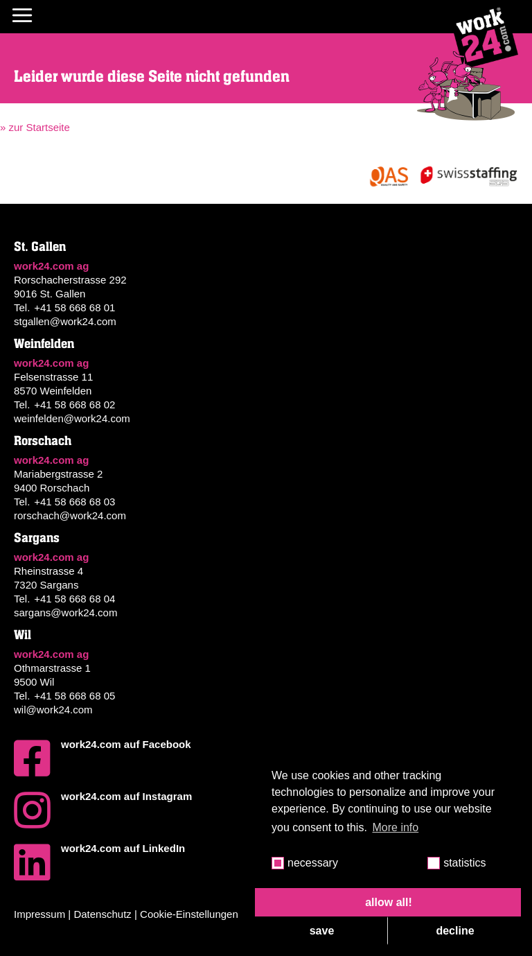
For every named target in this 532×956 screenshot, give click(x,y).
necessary (312, 863)
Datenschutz (102, 914)
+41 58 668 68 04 (74, 599)
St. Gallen (40, 246)
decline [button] (455, 931)
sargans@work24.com (65, 612)
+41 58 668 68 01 (74, 307)
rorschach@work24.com (70, 515)
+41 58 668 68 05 (74, 696)
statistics (464, 863)
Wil (22, 635)
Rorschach (42, 441)
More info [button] (396, 827)
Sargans (37, 538)
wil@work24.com (53, 709)
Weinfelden (44, 344)
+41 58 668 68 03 (74, 501)
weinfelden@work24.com (72, 418)
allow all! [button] (388, 902)
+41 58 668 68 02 (74, 404)
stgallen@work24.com (65, 321)
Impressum (39, 914)
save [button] (322, 931)
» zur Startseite (35, 127)
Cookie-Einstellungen (189, 914)
